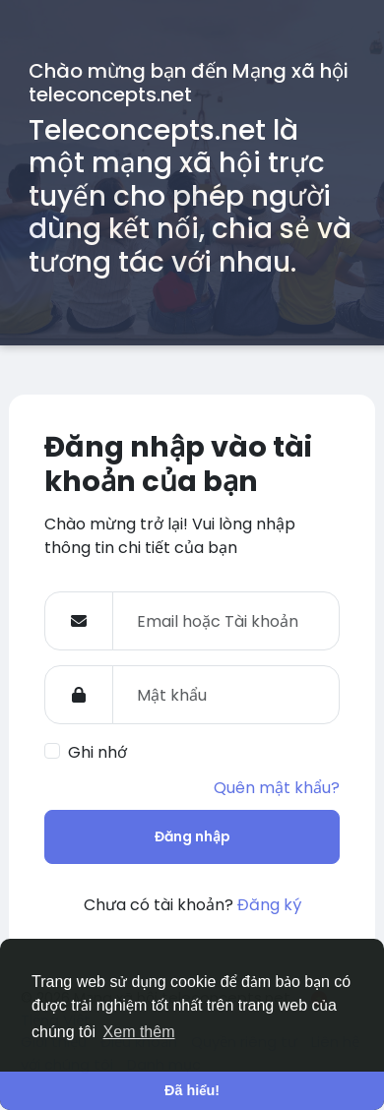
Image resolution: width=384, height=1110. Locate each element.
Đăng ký (269, 905)
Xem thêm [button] (139, 1031)
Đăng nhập (192, 836)
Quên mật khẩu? (277, 787)
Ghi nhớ (97, 752)
